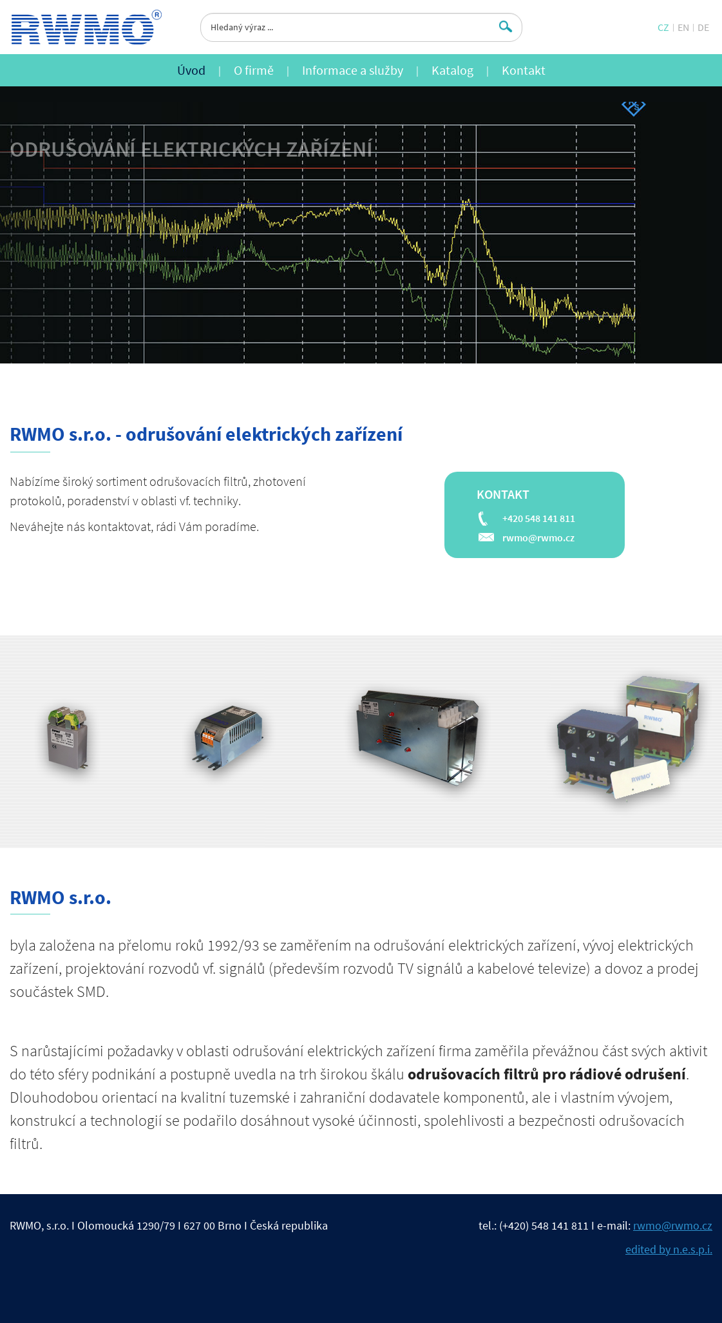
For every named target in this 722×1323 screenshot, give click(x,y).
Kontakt (524, 70)
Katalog (452, 70)
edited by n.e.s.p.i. (668, 1249)
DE (703, 27)
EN (683, 27)
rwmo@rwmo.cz (538, 537)
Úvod (191, 70)
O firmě (254, 70)
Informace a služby (352, 70)
